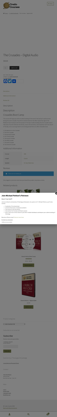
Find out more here (19, 217)
